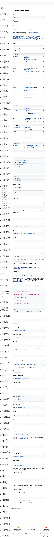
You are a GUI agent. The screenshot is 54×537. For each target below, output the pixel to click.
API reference (3, 3)
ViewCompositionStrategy (29, 364)
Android (12, 534)
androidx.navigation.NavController (18, 40)
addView (26, 61)
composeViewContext (40, 282)
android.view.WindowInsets (17, 501)
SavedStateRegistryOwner (16, 37)
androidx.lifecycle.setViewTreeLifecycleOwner (29, 37)
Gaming (19, 534)
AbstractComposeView (21, 17)
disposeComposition (16, 33)
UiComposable (27, 57)
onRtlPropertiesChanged (28, 87)
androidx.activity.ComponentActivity (21, 39)
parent (37, 348)
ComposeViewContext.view (29, 312)
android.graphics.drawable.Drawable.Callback (21, 162)
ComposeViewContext (27, 77)
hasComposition (27, 131)
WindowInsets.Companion (39, 501)
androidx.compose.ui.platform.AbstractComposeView (22, 22)
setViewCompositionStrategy (29, 97)
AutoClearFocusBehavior (16, 127)
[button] (5, 13)
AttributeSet (18, 49)
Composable (26, 56)
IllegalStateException (16, 30)
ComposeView (15, 25)
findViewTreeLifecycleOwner (37, 260)
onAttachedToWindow (27, 116)
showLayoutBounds (17, 465)
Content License (32, 507)
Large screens (27, 534)
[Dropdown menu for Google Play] (29, 1)
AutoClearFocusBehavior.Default (23, 438)
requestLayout (37, 83)
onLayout (26, 118)
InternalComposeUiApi (17, 464)
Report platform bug (49, 534)
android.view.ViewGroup (18, 168)
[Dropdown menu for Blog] (34, 1)
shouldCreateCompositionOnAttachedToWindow (31, 145)
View (29, 61)
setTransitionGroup (27, 94)
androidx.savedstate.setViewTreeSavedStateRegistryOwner (21, 38)
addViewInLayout (27, 107)
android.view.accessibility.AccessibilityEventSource (21, 160)
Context (18, 192)
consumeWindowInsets (34, 152)
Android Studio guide (42, 535)
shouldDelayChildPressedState (20, 378)
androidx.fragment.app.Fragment (33, 39)
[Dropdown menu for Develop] (23, 1)
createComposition (27, 73)
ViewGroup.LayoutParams (37, 66)
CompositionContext (27, 90)
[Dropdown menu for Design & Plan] (18, 1)
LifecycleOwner (38, 36)
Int (19, 50)
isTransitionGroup (27, 134)
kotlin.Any (14, 20)
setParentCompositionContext (34, 285)
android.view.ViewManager (18, 170)
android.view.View (16, 21)
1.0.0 (44, 188)
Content (18, 207)
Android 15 (34, 534)
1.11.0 (44, 272)
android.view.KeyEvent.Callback (19, 164)
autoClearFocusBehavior (28, 127)
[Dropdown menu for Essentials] (12, 1)
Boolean (38, 94)
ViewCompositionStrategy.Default (32, 32)
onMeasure (26, 121)
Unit (16, 56)
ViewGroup (26, 17)
